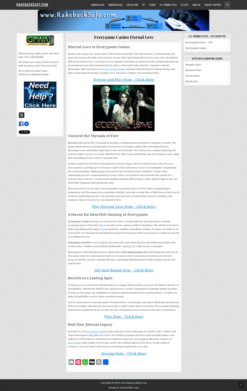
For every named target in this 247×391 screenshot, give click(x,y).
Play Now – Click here (123, 317)
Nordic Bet (192, 81)
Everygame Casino (114, 69)
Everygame (74, 342)
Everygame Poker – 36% (199, 42)
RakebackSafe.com (32, 5)
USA (100, 225)
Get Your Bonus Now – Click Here (123, 270)
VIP (143, 5)
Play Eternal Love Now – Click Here (123, 207)
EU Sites (185, 5)
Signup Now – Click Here (123, 354)
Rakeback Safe (97, 5)
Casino (152, 5)
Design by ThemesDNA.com (124, 388)
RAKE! (40, 57)
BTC (129, 246)
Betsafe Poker (193, 64)
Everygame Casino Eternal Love (124, 37)
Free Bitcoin (132, 5)
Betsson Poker (194, 70)
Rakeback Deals (115, 5)
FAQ (54, 65)
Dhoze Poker (193, 76)
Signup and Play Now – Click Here (123, 80)
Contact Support (212, 5)
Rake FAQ (196, 5)
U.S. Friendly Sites (168, 5)
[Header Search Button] (227, 5)
